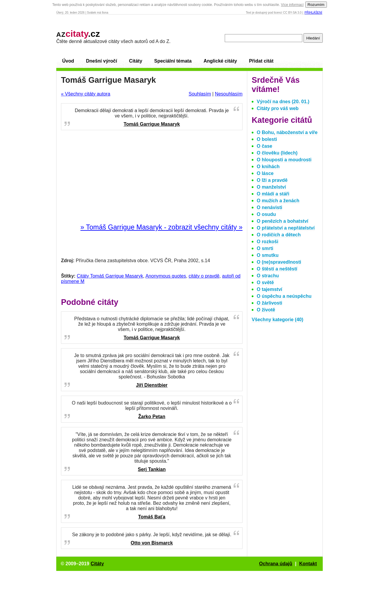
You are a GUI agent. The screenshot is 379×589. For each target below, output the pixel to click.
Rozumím (316, 4)
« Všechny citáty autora (85, 93)
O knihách (268, 166)
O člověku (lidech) (277, 152)
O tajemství (269, 289)
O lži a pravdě (272, 180)
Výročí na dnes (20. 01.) (283, 101)
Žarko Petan (152, 416)
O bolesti (267, 139)
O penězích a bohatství (282, 221)
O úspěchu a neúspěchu (284, 296)
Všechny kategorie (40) (277, 319)
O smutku (268, 255)
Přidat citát (261, 60)
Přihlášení (313, 12)
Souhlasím (200, 93)
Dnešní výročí (101, 60)
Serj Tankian (152, 469)
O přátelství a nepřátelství (286, 227)
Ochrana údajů (275, 563)
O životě (266, 309)
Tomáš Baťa (152, 516)
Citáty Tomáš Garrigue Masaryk (110, 275)
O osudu (266, 214)
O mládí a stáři (273, 193)
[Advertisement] (152, 177)
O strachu (268, 275)
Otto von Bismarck (152, 542)
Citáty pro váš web (277, 108)
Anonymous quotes (165, 275)
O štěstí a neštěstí (277, 268)
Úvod (68, 60)
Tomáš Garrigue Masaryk (151, 124)
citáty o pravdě (204, 275)
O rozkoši (267, 241)
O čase (264, 146)
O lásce (265, 173)
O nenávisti (269, 207)
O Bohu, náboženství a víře (287, 132)
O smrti (265, 248)
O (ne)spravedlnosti (279, 262)
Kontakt (308, 563)
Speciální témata (173, 60)
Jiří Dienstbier (152, 385)
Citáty (135, 60)
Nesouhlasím (229, 93)
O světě (265, 282)
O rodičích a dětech (279, 234)
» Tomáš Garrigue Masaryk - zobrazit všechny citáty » (162, 227)
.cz (78, 34)
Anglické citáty (220, 60)
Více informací (292, 5)
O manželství (271, 187)
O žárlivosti (269, 302)
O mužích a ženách (278, 200)
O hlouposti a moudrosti (284, 159)
